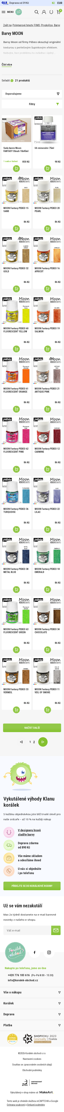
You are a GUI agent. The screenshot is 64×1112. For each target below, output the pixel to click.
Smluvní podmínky (36, 1104)
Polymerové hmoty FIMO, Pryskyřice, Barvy (36, 25)
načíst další (32, 727)
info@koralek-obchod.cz (23, 980)
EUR (59, 3)
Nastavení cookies (32, 1058)
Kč (53, 3)
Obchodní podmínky (32, 1070)
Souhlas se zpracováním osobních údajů (32, 1064)
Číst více (7, 64)
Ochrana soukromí (16, 1104)
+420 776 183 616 (19, 975)
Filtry (44, 104)
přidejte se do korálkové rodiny (32, 885)
